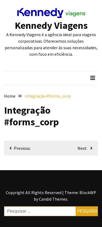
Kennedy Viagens (51, 25)
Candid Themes (53, 199)
